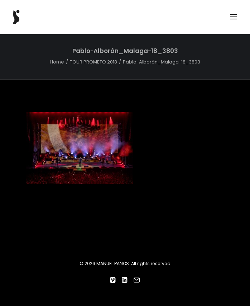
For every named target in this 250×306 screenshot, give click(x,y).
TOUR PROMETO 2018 (93, 61)
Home (57, 61)
